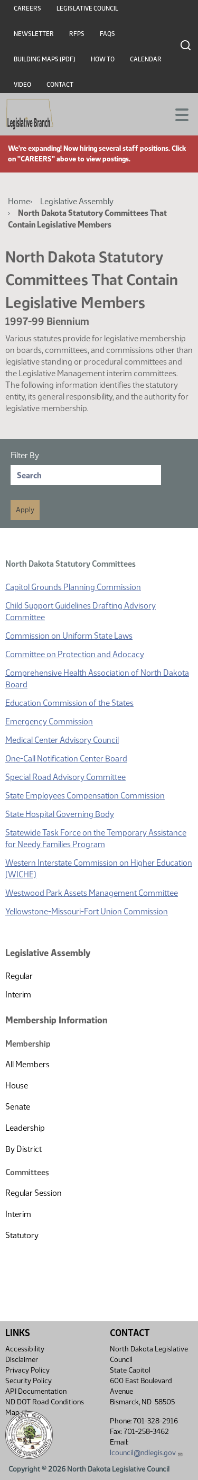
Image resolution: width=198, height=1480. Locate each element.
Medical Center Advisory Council (62, 740)
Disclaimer (21, 1359)
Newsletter (34, 34)
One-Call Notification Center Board (66, 758)
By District (23, 1149)
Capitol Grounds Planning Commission (73, 587)
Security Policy (28, 1380)
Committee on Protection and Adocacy (74, 654)
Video (22, 84)
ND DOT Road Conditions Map (44, 1407)
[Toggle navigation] (177, 113)
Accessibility (24, 1349)
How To (103, 59)
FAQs (107, 34)
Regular (19, 976)
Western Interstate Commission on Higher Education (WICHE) (98, 868)
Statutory (22, 1235)
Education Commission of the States (69, 703)
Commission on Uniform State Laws (69, 636)
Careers (27, 8)
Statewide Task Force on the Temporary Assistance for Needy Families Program (95, 838)
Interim (18, 994)
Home (19, 201)
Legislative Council (87, 8)
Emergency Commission (49, 721)
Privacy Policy (27, 1370)
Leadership (25, 1128)
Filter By (25, 455)
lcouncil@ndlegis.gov (146, 1452)
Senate (17, 1107)
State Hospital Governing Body (59, 814)
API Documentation (36, 1391)
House (16, 1086)
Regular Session (33, 1193)
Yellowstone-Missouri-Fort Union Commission (86, 911)
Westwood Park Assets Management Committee (91, 893)
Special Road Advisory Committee (65, 777)
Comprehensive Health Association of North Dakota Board (97, 678)
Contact (59, 84)
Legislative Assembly (77, 201)
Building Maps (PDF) (45, 59)
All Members (27, 1064)
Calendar (146, 59)
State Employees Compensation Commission (85, 796)
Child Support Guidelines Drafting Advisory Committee (80, 611)
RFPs (76, 34)
